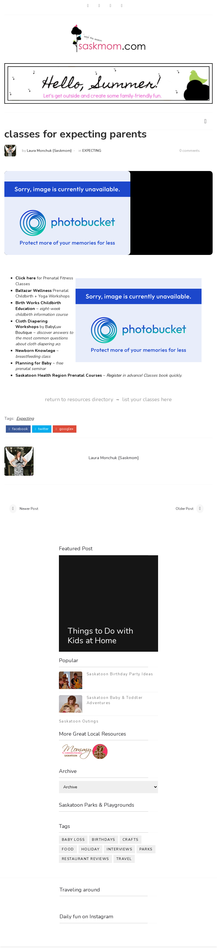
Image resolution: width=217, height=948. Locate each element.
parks (146, 850)
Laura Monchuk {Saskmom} (49, 150)
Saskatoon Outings (79, 722)
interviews (119, 850)
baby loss (73, 841)
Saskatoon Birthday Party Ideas (120, 675)
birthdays (103, 841)
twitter (42, 428)
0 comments (189, 150)
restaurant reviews (85, 860)
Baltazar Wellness (33, 290)
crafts (131, 841)
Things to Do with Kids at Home (100, 637)
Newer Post (29, 509)
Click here (25, 278)
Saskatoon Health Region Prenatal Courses (58, 375)
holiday (90, 850)
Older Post (184, 509)
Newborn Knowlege (35, 350)
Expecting (91, 150)
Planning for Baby (33, 363)
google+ (65, 428)
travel (124, 860)
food (68, 850)
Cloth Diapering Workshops (31, 324)
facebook (18, 428)
